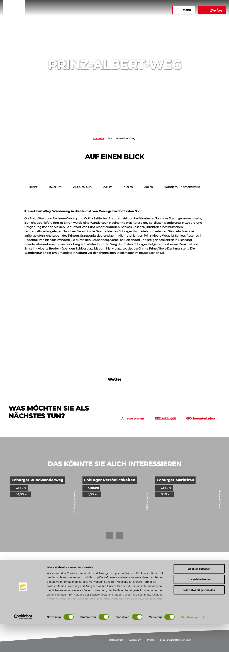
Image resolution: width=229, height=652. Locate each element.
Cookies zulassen (199, 596)
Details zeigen (190, 644)
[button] (139, 10)
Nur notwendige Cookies (199, 617)
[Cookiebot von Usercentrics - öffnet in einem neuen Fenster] (23, 645)
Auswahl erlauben (199, 607)
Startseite (98, 138)
